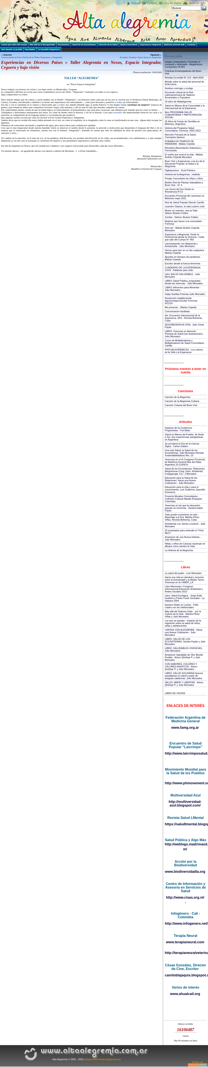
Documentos (64, 45)
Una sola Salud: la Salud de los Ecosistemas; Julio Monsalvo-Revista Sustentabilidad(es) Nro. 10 (184, 453)
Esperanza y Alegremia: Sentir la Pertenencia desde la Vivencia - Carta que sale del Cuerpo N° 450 (184, 237)
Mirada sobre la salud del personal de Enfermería (184, 82)
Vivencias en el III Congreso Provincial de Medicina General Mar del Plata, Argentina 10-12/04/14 (185, 462)
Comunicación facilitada (177, 311)
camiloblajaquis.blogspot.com (185, 975)
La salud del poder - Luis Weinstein (183, 573)
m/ (185, 849)
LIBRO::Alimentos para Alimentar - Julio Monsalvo (183, 288)
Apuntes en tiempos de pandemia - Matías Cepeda (183, 258)
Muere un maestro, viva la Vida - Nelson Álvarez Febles (182, 211)
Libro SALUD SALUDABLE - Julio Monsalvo (182, 275)
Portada (135, 3)
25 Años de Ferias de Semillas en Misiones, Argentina (182, 122)
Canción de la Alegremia (177, 397)
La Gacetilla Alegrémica (49, 50)
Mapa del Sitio (197, 3)
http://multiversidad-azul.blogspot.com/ (185, 803)
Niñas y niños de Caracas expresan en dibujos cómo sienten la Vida (185, 544)
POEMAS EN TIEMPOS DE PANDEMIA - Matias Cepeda (180, 142)
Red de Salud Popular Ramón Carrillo (184, 202)
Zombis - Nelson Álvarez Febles (181, 217)
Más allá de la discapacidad (42, 45)
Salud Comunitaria (128, 45)
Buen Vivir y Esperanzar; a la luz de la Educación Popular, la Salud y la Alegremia (185, 164)
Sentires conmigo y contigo (179, 88)
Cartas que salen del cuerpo (14, 45)
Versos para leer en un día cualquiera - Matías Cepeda (185, 251)
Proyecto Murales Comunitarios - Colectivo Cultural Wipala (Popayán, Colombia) (183, 499)
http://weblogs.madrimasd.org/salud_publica (185, 844)
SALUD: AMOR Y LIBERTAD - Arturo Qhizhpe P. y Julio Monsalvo (184, 683)
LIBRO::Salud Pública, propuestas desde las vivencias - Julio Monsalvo (184, 282)
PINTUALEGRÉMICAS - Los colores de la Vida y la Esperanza (184, 350)
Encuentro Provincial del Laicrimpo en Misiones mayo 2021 (184, 197)
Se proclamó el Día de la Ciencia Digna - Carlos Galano (182, 444)
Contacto (152, 3)
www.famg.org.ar (185, 727)
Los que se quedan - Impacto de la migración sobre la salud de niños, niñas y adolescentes (183, 623)
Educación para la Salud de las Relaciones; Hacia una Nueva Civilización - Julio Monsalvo (181, 480)
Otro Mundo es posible (11, 50)
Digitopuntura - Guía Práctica (180, 170)
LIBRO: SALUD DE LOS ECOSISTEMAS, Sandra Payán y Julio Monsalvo (185, 641)
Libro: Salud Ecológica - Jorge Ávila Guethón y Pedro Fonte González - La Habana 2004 (185, 598)
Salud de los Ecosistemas (84, 45)
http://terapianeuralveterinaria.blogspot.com (185, 953)
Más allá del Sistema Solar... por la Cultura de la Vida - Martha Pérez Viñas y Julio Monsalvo (183, 614)
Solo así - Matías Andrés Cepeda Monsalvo (182, 229)
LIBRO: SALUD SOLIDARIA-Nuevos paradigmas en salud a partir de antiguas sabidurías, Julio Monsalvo (184, 676)
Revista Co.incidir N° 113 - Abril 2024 (184, 77)
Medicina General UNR (174, 45)
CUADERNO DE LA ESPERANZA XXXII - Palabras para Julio (182, 268)
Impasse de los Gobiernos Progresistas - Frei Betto (178, 429)
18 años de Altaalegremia (178, 101)
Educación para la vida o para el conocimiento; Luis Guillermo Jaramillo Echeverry (185, 489)
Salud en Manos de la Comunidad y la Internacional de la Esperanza (185, 106)
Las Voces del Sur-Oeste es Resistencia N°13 (179, 190)
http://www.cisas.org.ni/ (185, 897)
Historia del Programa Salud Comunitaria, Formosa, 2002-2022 (183, 129)
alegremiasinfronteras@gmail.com (103, 1059)
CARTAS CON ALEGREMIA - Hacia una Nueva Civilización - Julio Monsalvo (183, 632)
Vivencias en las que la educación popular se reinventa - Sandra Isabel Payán (184, 508)
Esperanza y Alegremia (150, 45)
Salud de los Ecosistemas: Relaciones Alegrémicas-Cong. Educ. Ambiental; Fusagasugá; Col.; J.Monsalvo (185, 471)
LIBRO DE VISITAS (175, 693)
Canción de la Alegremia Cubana (182, 401)
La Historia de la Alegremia (179, 550)
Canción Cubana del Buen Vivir (181, 405)
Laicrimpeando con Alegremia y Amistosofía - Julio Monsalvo (181, 244)
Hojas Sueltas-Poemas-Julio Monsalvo (185, 294)
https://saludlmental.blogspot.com (185, 824)
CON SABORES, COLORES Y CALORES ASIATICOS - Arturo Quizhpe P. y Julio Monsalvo (181, 666)
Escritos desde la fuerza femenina (182, 263)
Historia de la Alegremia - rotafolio (182, 174)
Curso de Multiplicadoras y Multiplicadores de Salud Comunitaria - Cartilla (185, 343)
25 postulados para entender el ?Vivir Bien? (184, 531)
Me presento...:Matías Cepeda (180, 307)
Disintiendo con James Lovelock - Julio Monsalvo (185, 525)
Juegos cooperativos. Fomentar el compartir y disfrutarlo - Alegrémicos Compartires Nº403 (183, 64)
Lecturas (191, 45)
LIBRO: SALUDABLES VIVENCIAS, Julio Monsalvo (183, 649)
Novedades (30, 50)
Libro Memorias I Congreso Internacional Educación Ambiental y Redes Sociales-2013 (184, 589)
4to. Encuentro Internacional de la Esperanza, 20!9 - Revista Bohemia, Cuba (183, 318)
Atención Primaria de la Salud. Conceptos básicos (180, 135)
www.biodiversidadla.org (185, 871)
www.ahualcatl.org (185, 994)
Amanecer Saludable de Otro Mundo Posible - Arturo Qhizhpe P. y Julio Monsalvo (184, 657)
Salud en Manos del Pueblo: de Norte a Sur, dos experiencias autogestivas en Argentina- (184, 437)
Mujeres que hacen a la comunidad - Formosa (184, 222)
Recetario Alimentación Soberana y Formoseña (183, 149)
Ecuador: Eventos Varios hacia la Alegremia (140, 57)
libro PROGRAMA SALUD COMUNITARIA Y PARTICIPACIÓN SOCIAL (183, 115)
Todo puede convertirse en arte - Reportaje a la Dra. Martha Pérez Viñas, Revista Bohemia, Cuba (182, 517)
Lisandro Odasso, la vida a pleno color (185, 206)
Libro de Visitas (172, 3)
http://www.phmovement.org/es (185, 783)
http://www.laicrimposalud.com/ (185, 753)
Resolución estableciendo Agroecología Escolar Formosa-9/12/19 (181, 301)
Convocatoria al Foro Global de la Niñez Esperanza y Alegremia (31, 57)
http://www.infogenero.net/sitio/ (185, 923)
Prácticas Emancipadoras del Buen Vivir (183, 72)
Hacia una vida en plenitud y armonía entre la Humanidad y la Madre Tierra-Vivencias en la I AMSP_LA (184, 580)
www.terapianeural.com (185, 942)
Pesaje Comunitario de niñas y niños (184, 178)
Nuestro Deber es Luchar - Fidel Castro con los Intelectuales (181, 606)
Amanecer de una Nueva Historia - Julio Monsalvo (183, 538)
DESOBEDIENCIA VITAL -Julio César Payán (184, 325)
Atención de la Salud (108, 45)
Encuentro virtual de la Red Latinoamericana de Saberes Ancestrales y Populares (180, 95)
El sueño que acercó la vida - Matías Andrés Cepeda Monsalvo (184, 155)
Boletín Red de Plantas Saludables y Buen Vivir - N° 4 (184, 183)
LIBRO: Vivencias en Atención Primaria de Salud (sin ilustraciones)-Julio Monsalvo (184, 334)
